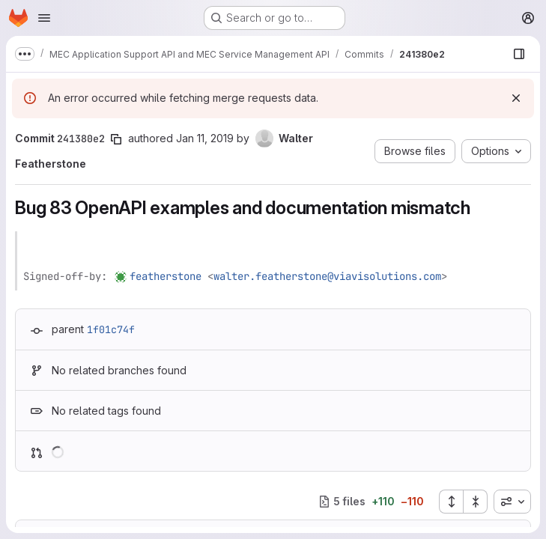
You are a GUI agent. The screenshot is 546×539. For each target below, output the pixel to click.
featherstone (165, 276)
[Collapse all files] (476, 502)
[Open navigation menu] (44, 18)
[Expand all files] (451, 502)
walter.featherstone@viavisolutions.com (327, 276)
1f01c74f (111, 329)
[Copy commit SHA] (116, 139)
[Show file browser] (519, 54)
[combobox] (512, 502)
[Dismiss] (516, 98)
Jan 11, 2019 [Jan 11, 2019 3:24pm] (205, 138)
